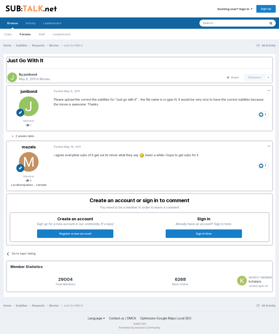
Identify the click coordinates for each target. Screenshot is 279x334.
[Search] (221, 23)
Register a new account (75, 233)
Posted (67, 91)
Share (233, 77)
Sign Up (266, 8)
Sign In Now (204, 233)
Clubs (8, 34)
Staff (42, 34)
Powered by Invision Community (139, 327)
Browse (12, 25)
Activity (31, 23)
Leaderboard (61, 34)
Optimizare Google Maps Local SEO (165, 318)
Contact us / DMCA (122, 318)
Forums (25, 34)
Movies (45, 79)
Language (96, 318)
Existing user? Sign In (235, 9)
